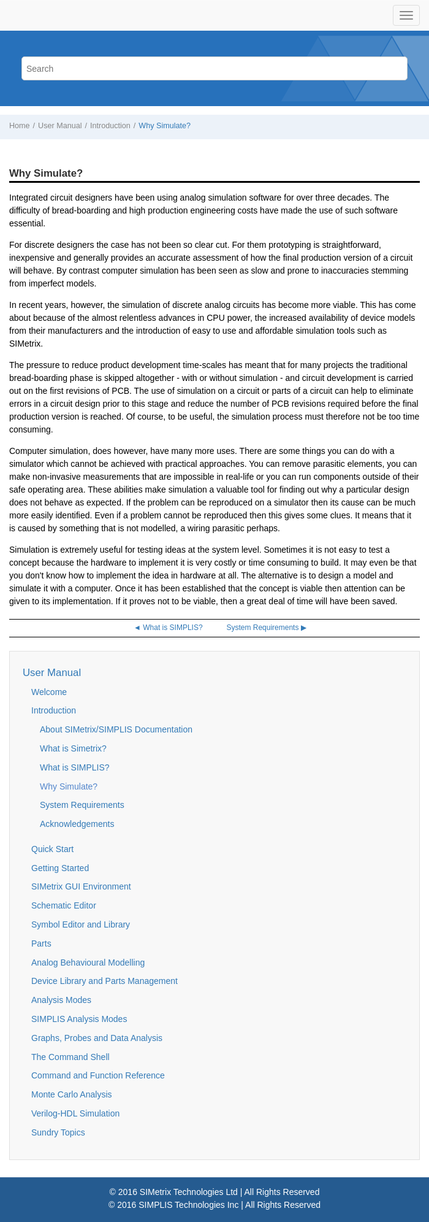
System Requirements (82, 805)
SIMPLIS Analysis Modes (79, 1019)
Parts (41, 943)
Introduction (110, 125)
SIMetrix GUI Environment (81, 886)
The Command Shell (70, 1057)
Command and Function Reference (98, 1075)
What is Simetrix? (73, 748)
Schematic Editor (63, 905)
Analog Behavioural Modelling (88, 962)
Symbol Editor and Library (80, 924)
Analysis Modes (61, 1000)
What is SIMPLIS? (75, 767)
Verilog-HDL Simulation (75, 1113)
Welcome (49, 692)
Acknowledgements (77, 824)
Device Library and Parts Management (104, 981)
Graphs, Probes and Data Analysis (96, 1038)
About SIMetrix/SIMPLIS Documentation (116, 729)
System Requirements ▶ (266, 627)
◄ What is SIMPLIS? (168, 627)
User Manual (60, 125)
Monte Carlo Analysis (71, 1094)
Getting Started (60, 868)
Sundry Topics (58, 1132)
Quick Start (52, 849)
